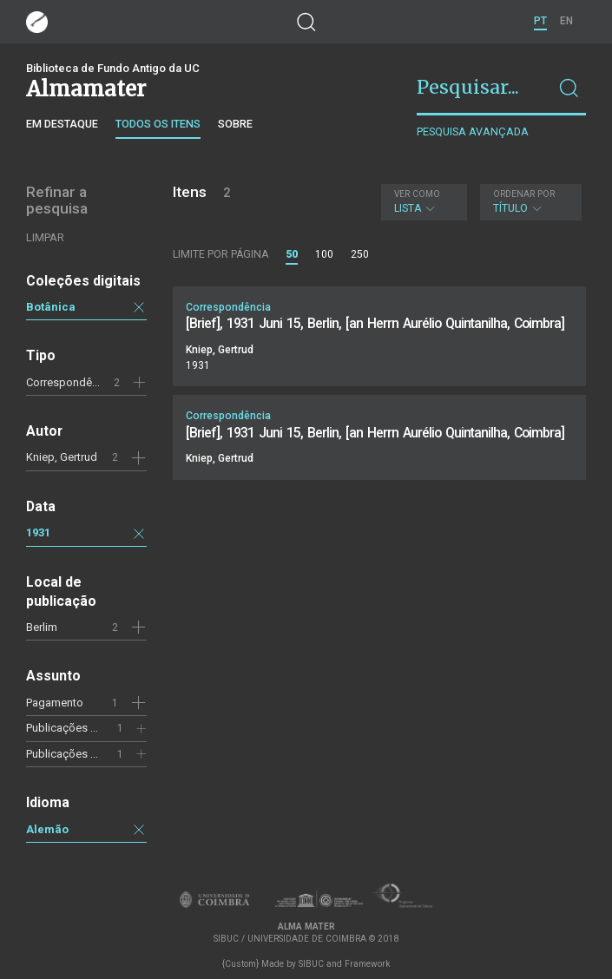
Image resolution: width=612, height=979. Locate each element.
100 (324, 254)
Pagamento (54, 702)
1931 (38, 532)
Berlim (41, 627)
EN (566, 21)
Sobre (235, 123)
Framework (367, 964)
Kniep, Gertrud (61, 456)
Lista (422, 201)
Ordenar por (524, 194)
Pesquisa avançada (473, 131)
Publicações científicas (83, 753)
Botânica (51, 306)
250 (360, 254)
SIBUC (311, 964)
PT (540, 21)
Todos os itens (158, 123)
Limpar (45, 237)
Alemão (47, 829)
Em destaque (62, 123)
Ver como (417, 194)
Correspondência (69, 382)
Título (528, 201)
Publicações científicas (83, 727)
